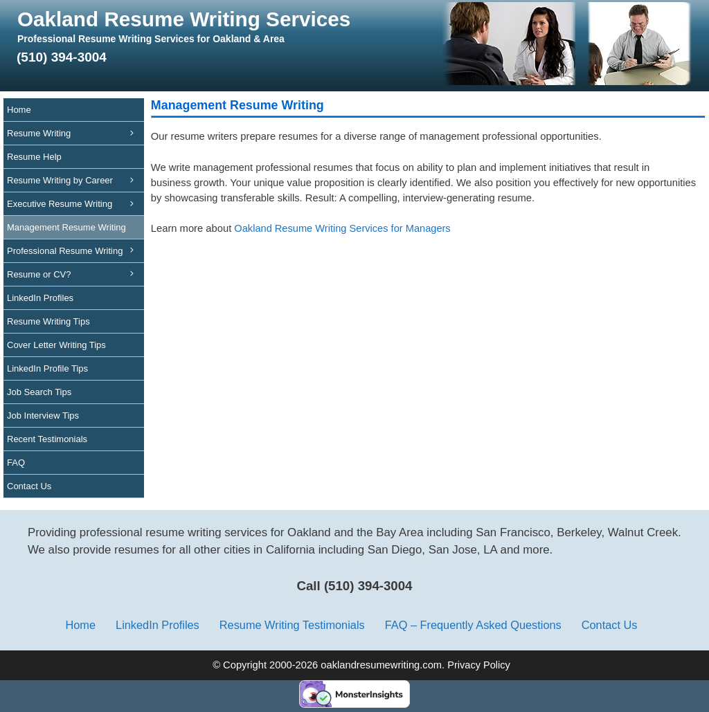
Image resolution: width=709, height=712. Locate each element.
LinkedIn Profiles (40, 298)
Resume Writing (75, 133)
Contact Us (29, 486)
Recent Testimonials (47, 439)
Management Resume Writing (75, 230)
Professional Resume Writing (75, 254)
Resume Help (34, 157)
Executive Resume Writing (75, 203)
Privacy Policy (478, 664)
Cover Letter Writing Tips (56, 345)
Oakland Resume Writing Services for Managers (342, 228)
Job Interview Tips (43, 415)
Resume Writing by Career (75, 180)
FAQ (16, 462)
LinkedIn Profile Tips (47, 368)
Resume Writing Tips (48, 321)
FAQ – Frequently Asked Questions (473, 625)
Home (19, 109)
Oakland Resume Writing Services (183, 19)
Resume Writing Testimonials (292, 625)
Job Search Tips (39, 392)
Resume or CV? (39, 274)
